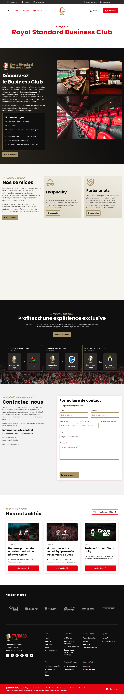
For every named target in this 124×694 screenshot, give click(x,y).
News (17, 10)
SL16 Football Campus (50, 670)
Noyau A (105, 638)
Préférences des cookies (78, 688)
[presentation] (75, 466)
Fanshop (95, 10)
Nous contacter (10, 218)
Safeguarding (38, 2)
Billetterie (110, 10)
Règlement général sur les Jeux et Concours (51, 690)
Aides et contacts (90, 2)
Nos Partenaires (10, 155)
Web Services (50, 688)
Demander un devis (62, 334)
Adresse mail (64, 421)
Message (63, 443)
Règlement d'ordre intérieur (34, 688)
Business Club (12, 2)
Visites (85, 641)
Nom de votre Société (108, 421)
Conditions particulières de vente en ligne (20, 690)
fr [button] (115, 2)
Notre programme (71, 666)
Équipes (38, 10)
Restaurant (87, 644)
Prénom (93, 411)
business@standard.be (10, 444)
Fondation (25, 2)
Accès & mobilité (89, 638)
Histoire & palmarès (52, 666)
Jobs (47, 675)
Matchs (48, 641)
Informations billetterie (69, 642)
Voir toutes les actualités (104, 512)
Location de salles (90, 647)
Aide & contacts (51, 651)
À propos (86, 666)
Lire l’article (23, 568)
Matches (26, 10)
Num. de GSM (84, 421)
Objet (61, 432)
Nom (61, 411)
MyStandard (105, 2)
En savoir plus (53, 213)
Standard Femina (108, 641)
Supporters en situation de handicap (69, 652)
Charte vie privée (62, 688)
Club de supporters (71, 647)
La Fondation (69, 669)
